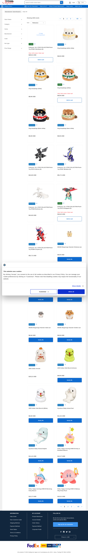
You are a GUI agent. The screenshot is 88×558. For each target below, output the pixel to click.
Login (73, 2)
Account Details (36, 519)
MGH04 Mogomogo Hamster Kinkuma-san (69, 247)
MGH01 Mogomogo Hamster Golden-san (69, 327)
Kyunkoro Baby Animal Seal (65, 408)
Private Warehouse (37, 516)
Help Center (69, 6)
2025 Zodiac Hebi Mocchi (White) (38, 408)
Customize (43, 291)
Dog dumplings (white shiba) (65, 48)
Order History (35, 523)
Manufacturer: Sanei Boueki (13, 11)
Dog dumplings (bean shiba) (65, 128)
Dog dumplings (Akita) (35, 88)
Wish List (78, 6)
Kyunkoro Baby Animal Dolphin (38, 448)
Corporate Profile (36, 529)
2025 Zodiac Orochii (34, 368)
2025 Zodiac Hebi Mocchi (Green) (67, 368)
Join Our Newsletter (32, 6)
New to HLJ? (43, 6)
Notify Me (69, 259)
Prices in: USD (65, 537)
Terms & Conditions (15, 532)
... (74, 18)
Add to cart (41, 59)
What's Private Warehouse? (56, 6)
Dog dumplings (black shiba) (37, 128)
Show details (76, 286)
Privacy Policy (14, 536)
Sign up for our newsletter (65, 524)
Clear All (25, 11)
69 (77, 18)
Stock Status (13, 529)
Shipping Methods (15, 523)
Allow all (71, 291)
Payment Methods (15, 526)
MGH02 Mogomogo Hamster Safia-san (40, 327)
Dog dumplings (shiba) (64, 88)
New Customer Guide (16, 519)
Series (6, 29)
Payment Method (36, 526)
